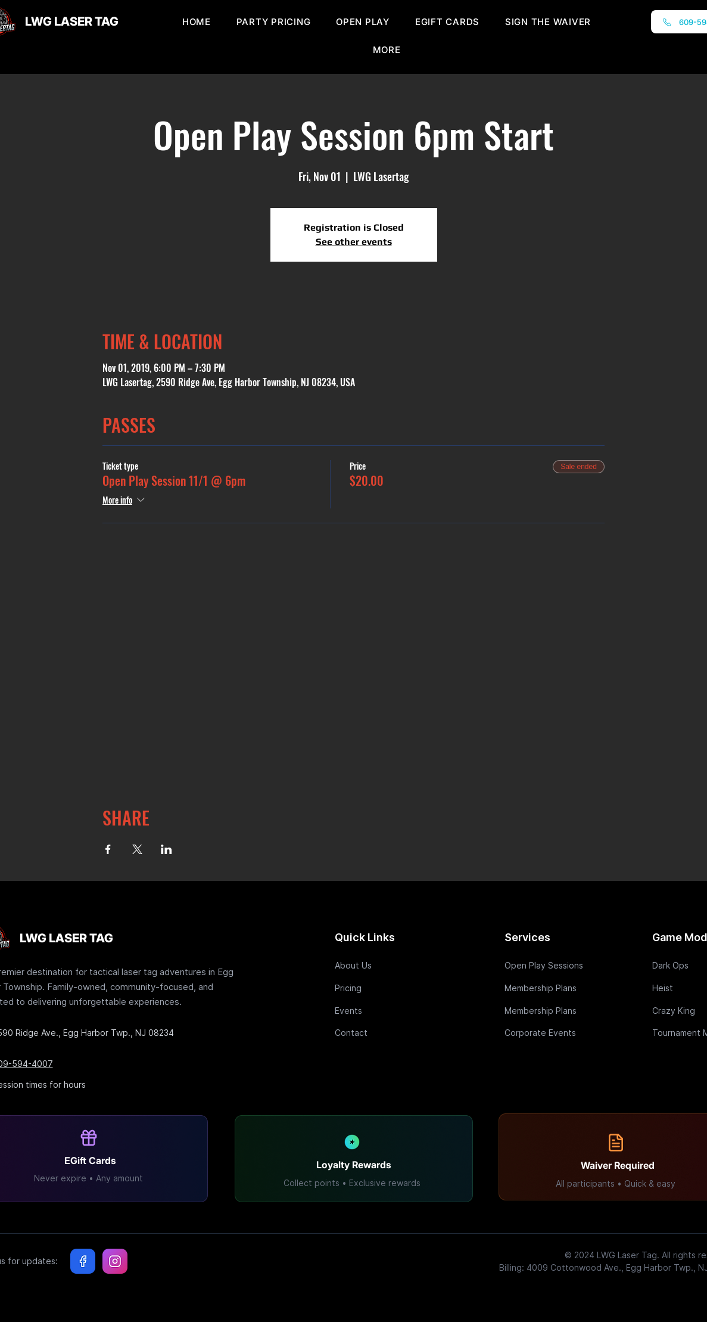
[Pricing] (377, 987)
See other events (354, 241)
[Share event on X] (137, 849)
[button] (387, 49)
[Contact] (377, 1032)
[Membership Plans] (546, 987)
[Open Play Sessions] (546, 965)
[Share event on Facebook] (108, 849)
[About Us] (377, 965)
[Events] (377, 1010)
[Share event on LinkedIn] (166, 849)
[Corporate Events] (546, 1032)
